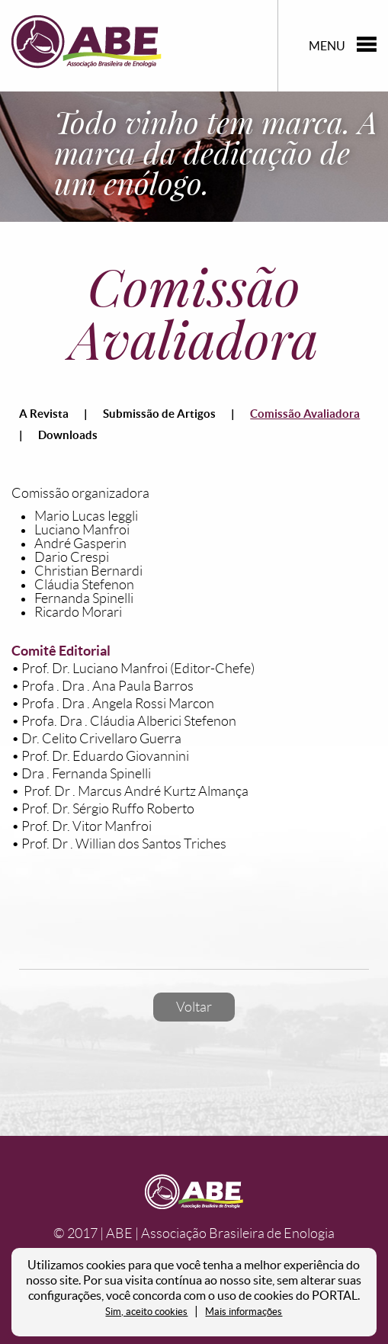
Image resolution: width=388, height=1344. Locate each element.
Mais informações (243, 1311)
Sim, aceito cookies (146, 1311)
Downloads (68, 434)
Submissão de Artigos (159, 413)
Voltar (194, 1007)
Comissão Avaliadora (305, 413)
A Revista (44, 413)
